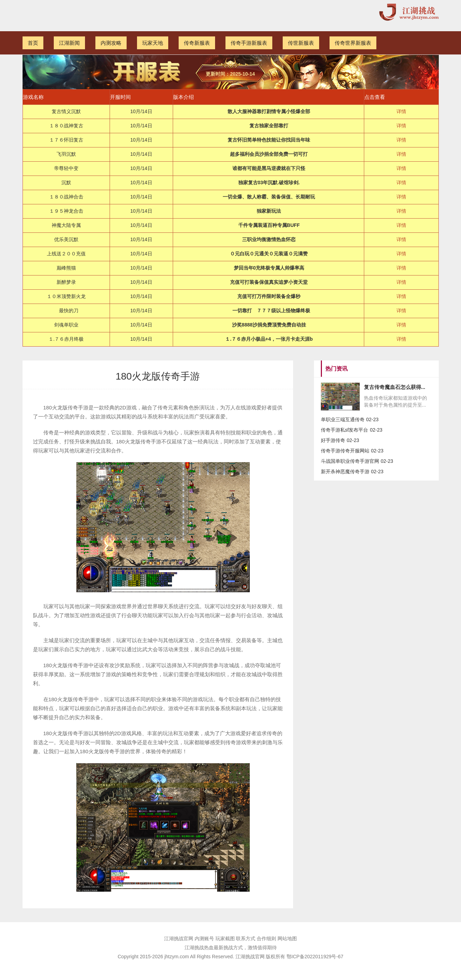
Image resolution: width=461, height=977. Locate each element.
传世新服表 (301, 43)
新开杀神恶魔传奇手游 (345, 471)
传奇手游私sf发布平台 (344, 430)
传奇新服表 (197, 43)
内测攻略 (111, 43)
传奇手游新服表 (249, 43)
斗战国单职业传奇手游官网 (350, 461)
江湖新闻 (69, 43)
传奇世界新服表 (353, 43)
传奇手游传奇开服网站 (345, 450)
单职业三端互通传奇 (343, 419)
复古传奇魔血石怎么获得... (395, 387)
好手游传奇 (333, 440)
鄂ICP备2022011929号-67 (315, 956)
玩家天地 (152, 43)
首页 (33, 43)
